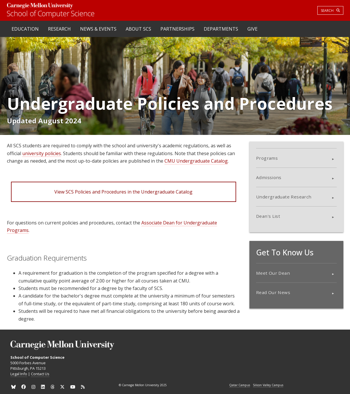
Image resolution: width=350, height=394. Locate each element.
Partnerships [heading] (177, 29)
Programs (267, 158)
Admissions (269, 177)
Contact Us (40, 373)
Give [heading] (252, 29)
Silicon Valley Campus (268, 385)
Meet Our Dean (273, 273)
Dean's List (268, 216)
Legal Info (18, 373)
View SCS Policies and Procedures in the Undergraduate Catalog (123, 192)
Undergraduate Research (283, 197)
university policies (41, 153)
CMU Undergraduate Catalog (196, 161)
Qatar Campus (239, 385)
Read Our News (273, 292)
